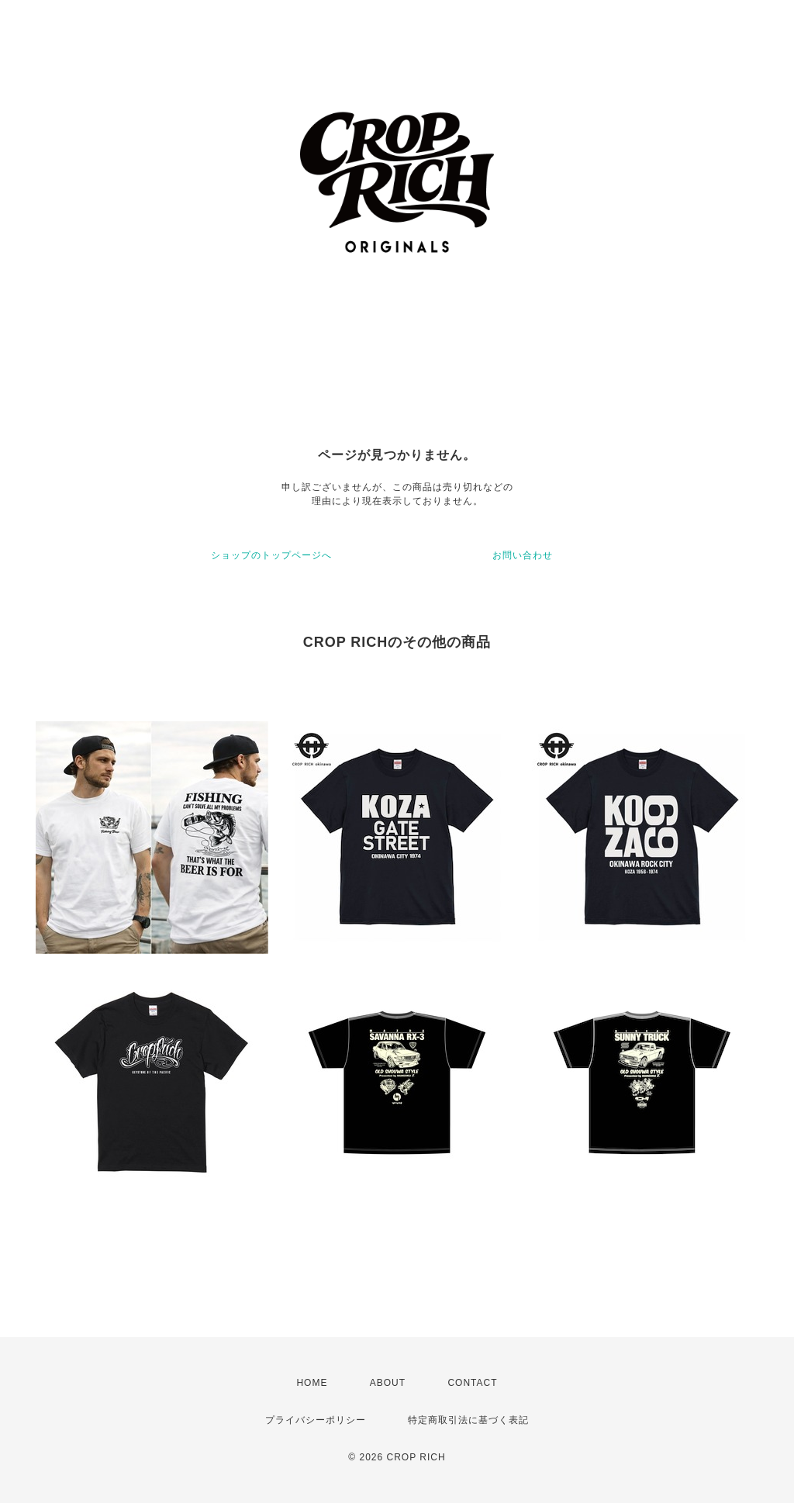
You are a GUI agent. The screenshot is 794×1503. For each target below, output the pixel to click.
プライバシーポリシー (315, 1420)
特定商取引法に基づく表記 (468, 1420)
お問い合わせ (522, 555)
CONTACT (472, 1382)
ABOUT (388, 1382)
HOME (311, 1382)
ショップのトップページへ (271, 555)
